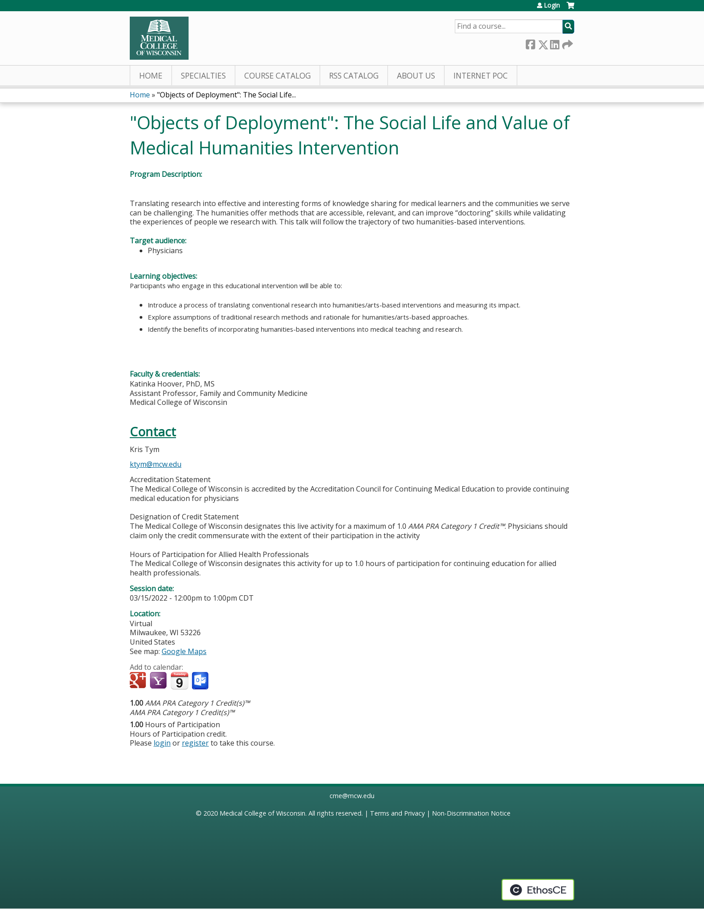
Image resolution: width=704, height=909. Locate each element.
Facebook (530, 43)
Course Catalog (277, 75)
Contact (153, 431)
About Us (416, 75)
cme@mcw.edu (352, 795)
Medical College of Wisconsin (262, 813)
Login (552, 5)
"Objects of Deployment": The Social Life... (226, 95)
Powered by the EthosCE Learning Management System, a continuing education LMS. (538, 889)
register (195, 743)
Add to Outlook (201, 681)
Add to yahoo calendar (159, 681)
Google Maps (184, 651)
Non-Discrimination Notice (471, 813)
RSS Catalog (353, 75)
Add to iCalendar (179, 680)
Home (151, 75)
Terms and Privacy (397, 813)
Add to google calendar (139, 681)
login (162, 743)
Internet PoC (480, 75)
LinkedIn (554, 43)
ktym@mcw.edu (155, 464)
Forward (566, 43)
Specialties (203, 75)
